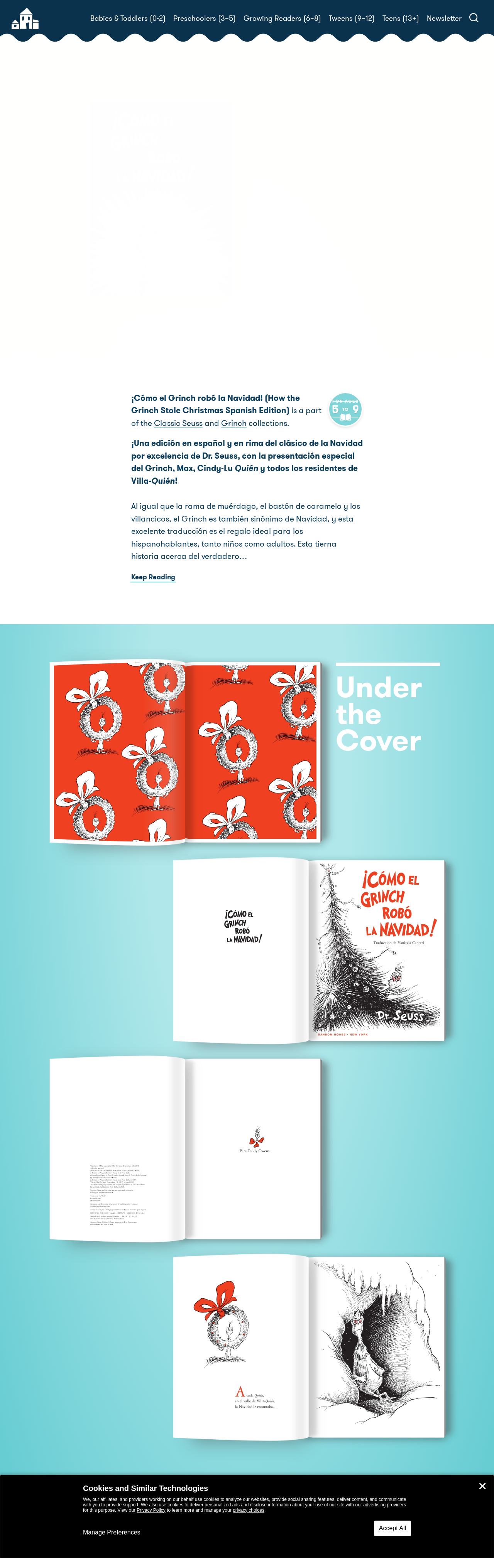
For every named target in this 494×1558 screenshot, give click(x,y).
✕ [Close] (482, 1486)
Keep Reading (153, 576)
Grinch (211, 423)
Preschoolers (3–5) (204, 18)
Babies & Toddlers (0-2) (128, 18)
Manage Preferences (111, 1532)
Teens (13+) (400, 18)
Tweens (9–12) (352, 18)
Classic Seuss (155, 423)
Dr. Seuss (295, 279)
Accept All (392, 1528)
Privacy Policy (151, 1510)
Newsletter (444, 18)
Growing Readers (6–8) (282, 18)
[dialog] (247, 1517)
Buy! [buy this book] (272, 305)
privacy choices (248, 1510)
